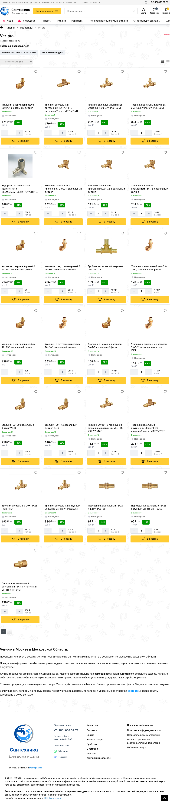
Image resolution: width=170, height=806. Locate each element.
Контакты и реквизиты (99, 758)
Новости (91, 753)
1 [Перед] (3, 631)
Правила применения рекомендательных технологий (143, 741)
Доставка (35, 2)
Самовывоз (48, 2)
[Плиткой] (162, 61)
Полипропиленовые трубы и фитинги (108, 20)
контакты (133, 690)
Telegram (60, 757)
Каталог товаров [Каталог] (44, 11)
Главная (6, 2)
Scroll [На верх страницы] (164, 798)
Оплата (60, 2)
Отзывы (84, 2)
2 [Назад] (9, 631)
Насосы (47, 20)
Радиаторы (77, 20)
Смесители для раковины (147, 20)
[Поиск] (134, 11)
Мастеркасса (35, 768)
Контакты (95, 2)
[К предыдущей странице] (1, 27)
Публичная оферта (137, 747)
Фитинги (61, 20)
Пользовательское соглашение (143, 735)
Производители (20, 2)
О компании (93, 749)
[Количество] (12, 133)
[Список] (168, 62)
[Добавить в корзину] (20, 141)
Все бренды (26, 27)
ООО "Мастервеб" (52, 798)
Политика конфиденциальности (144, 730)
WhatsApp (61, 751)
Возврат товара (95, 739)
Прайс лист (72, 2)
